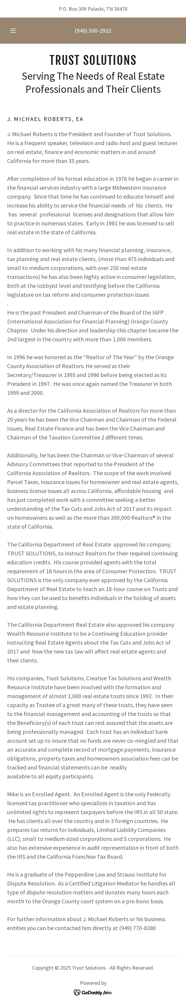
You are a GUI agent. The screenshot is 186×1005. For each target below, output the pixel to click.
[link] (93, 60)
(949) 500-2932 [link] (93, 30)
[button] (15, 31)
